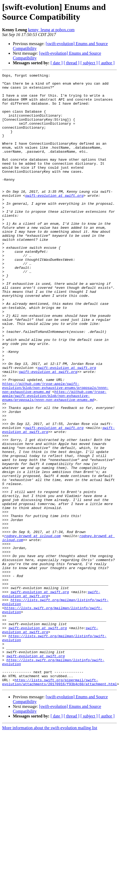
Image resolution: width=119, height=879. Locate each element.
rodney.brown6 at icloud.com (76, 623)
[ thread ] (71, 63)
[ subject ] (89, 63)
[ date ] (57, 63)
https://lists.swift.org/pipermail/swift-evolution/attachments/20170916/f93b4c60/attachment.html (59, 799)
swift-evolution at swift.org (54, 220)
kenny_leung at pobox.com (51, 29)
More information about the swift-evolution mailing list (49, 845)
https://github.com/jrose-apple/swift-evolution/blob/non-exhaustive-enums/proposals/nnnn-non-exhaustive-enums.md (59, 451)
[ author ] (107, 63)
